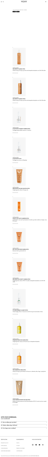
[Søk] (3, 2)
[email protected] (22, 455)
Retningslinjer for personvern (4, 442)
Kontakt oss (17, 442)
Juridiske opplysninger (4, 445)
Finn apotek (18, 445)
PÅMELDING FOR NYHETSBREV (20, 448)
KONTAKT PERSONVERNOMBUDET (5, 450)
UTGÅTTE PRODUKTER (19, 450)
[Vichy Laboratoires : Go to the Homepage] (24, 2)
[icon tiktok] (43, 444)
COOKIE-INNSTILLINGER (4, 448)
